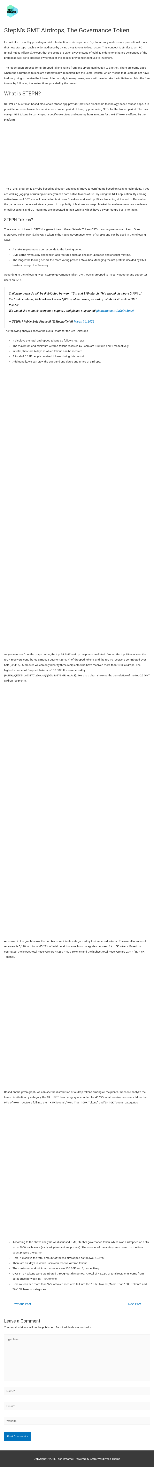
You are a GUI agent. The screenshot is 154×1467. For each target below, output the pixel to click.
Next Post (136, 1304)
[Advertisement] (77, 155)
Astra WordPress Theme (105, 1458)
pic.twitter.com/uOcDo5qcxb (115, 311)
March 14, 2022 (84, 321)
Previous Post (20, 1304)
